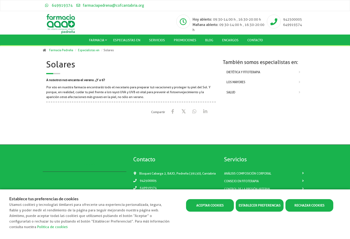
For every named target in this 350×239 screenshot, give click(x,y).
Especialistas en (126, 40)
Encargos (230, 40)
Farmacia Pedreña (61, 50)
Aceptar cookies (210, 205)
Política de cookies (52, 227)
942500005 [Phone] (292, 19)
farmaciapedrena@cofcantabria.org (110, 5)
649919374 (59, 5)
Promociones (185, 40)
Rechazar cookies (309, 205)
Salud (230, 92)
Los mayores (235, 82)
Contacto (255, 40)
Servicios (157, 40)
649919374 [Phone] (292, 25)
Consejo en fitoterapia (241, 181)
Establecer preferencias (260, 205)
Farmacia (96, 40)
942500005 (145, 180)
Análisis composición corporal (247, 173)
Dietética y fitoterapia (243, 72)
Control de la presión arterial (247, 189)
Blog (209, 40)
